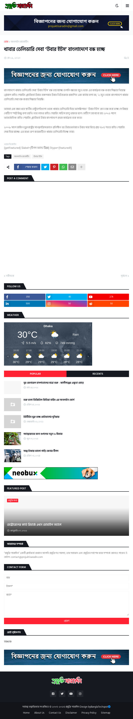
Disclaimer (71, 713)
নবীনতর (10, 276)
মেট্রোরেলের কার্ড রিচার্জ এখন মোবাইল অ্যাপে (34, 525)
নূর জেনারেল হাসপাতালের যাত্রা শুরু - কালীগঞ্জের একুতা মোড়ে (53, 383)
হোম (6, 42)
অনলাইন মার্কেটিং (19, 42)
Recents (98, 374)
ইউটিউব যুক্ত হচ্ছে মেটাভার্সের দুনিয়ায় (41, 417)
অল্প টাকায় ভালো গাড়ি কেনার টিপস (40, 451)
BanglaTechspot (99, 707)
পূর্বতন (124, 276)
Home (26, 713)
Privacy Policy (89, 713)
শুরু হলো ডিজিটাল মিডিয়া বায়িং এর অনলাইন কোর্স (48, 400)
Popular (35, 374)
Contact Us (55, 713)
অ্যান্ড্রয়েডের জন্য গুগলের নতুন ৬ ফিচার (42, 434)
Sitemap (105, 713)
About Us (39, 713)
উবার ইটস (37, 156)
